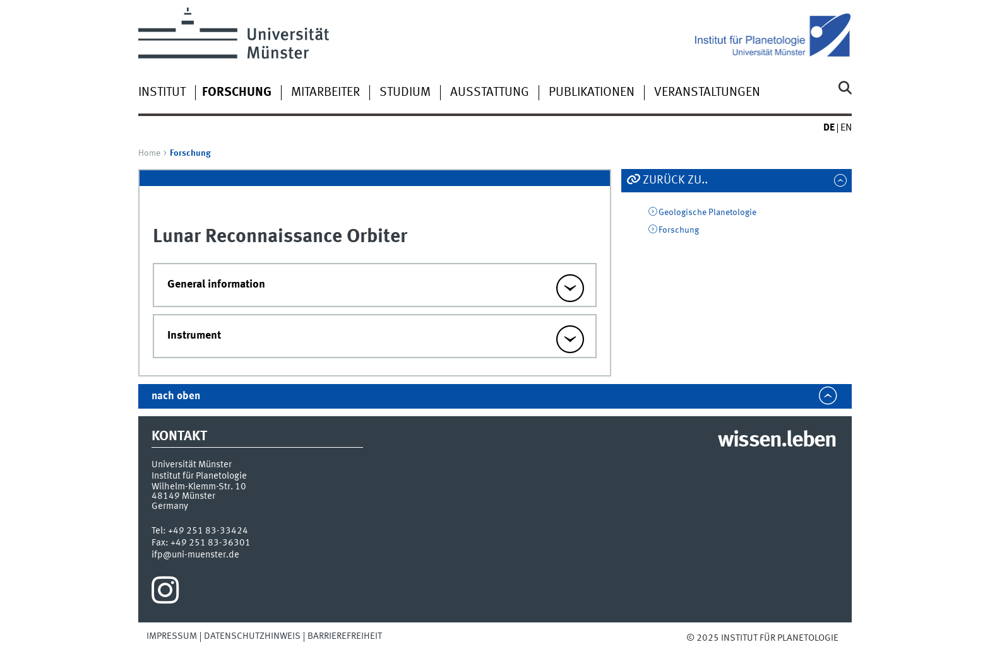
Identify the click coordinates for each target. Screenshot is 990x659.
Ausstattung (489, 92)
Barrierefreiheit (344, 636)
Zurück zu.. (675, 180)
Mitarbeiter (325, 92)
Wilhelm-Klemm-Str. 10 (199, 487)
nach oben (176, 396)
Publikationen (592, 92)
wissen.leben (777, 440)
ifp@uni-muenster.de (195, 555)
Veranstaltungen (707, 92)
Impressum (171, 636)
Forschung (679, 230)
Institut (162, 92)
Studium (405, 92)
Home (149, 153)
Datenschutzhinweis (252, 636)
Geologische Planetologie (707, 212)
